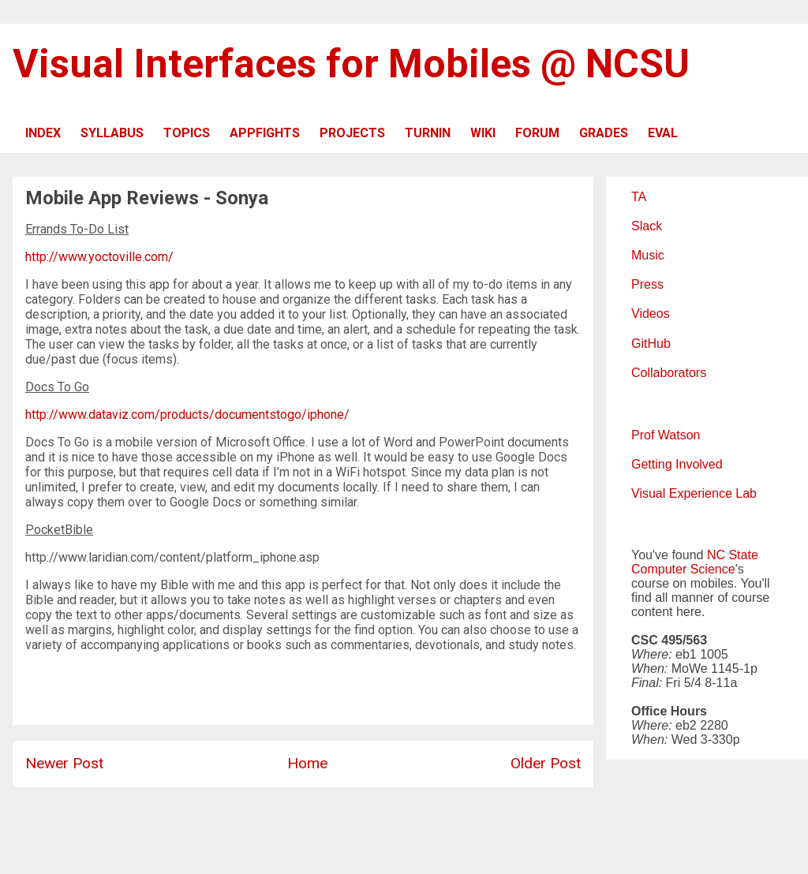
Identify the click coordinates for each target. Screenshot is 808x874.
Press (647, 284)
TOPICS (186, 132)
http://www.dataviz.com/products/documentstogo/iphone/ (187, 414)
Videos (650, 313)
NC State (732, 555)
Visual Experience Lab (694, 493)
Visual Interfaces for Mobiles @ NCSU (351, 64)
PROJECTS (352, 132)
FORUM (537, 132)
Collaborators (668, 372)
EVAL (663, 132)
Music (647, 255)
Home (307, 763)
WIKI (483, 132)
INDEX (43, 132)
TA (638, 197)
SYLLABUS (112, 132)
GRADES (603, 132)
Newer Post (64, 763)
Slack (646, 226)
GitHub (651, 343)
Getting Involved (677, 464)
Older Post (546, 763)
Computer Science (683, 569)
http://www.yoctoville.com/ (99, 256)
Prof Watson (665, 435)
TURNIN (428, 132)
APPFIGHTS (265, 132)
